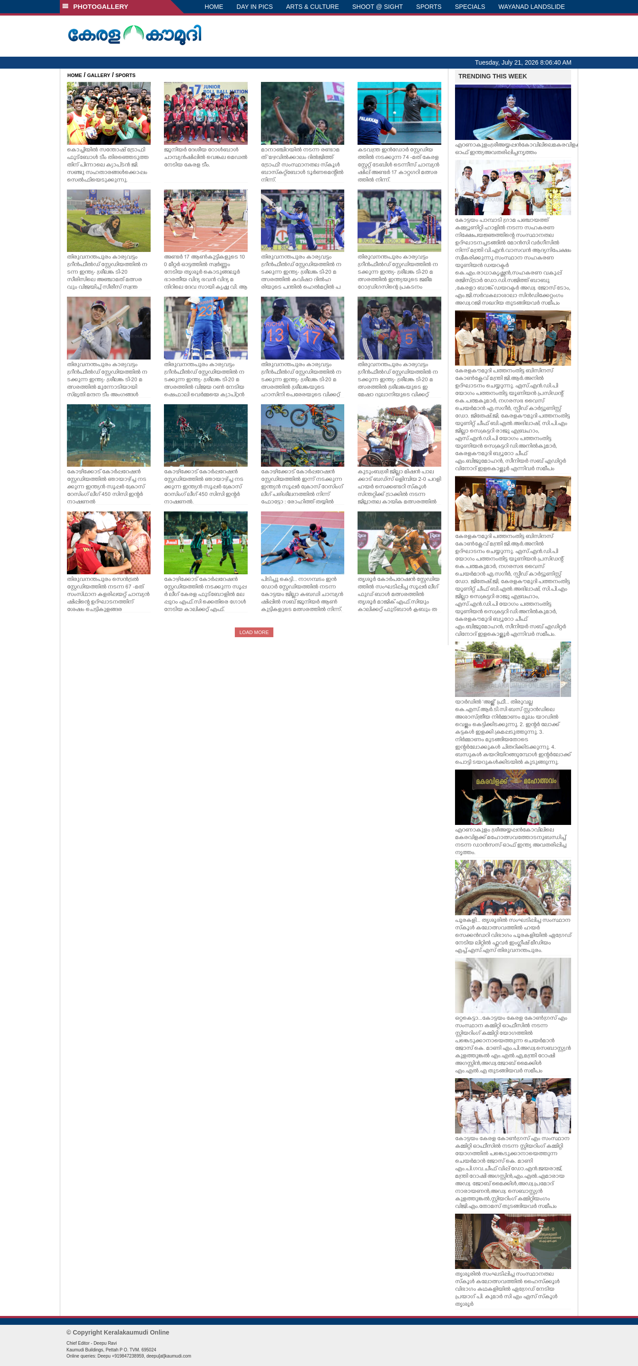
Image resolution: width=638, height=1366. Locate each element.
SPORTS (428, 6)
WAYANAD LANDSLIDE (531, 6)
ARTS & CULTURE (312, 6)
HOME (214, 6)
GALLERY (98, 75)
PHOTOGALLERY (95, 6)
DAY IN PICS (255, 6)
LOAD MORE (253, 632)
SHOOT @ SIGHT (377, 6)
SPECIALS (470, 6)
